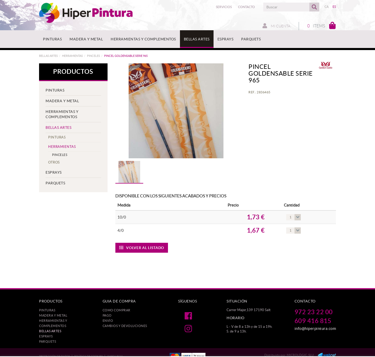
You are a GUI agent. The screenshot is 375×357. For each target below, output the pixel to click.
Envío (108, 320)
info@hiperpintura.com (315, 328)
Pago (107, 315)
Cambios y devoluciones (125, 326)
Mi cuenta (276, 25)
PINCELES (93, 55)
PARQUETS (55, 183)
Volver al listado (141, 247)
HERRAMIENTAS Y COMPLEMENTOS (62, 114)
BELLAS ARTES (48, 55)
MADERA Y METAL (62, 101)
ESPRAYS (54, 172)
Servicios (224, 7)
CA (326, 6)
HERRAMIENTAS (72, 55)
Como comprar (116, 310)
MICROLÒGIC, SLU (300, 355)
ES (334, 6)
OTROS (54, 162)
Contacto (246, 7)
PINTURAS (55, 90)
